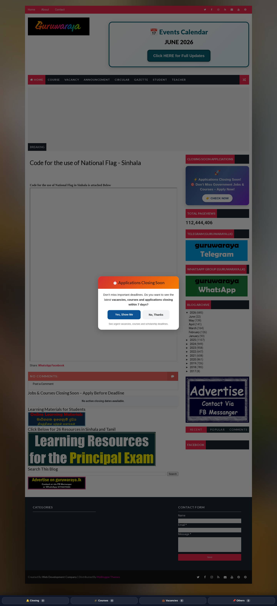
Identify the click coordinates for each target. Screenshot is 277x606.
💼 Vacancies (173, 600)
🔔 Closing (35, 600)
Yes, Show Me (124, 314)
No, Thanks (156, 314)
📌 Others (241, 600)
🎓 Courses (104, 600)
